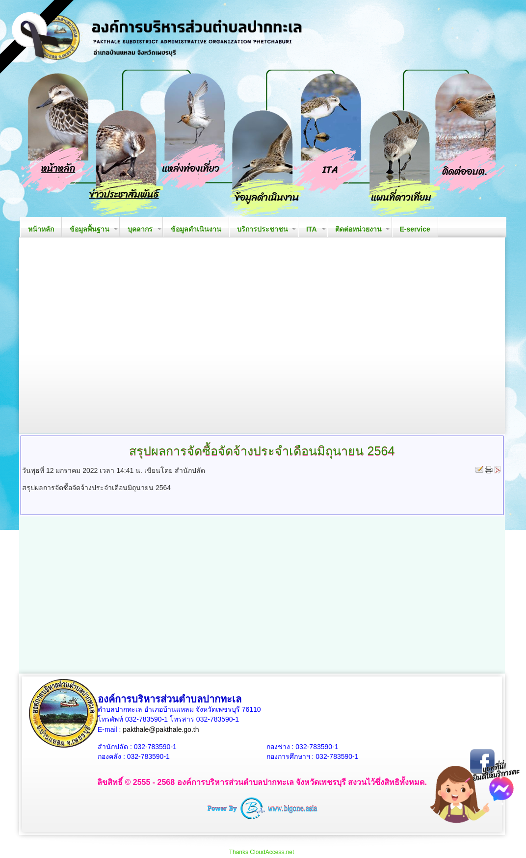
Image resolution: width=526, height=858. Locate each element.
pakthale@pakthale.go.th (161, 729)
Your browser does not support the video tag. (262, 335)
